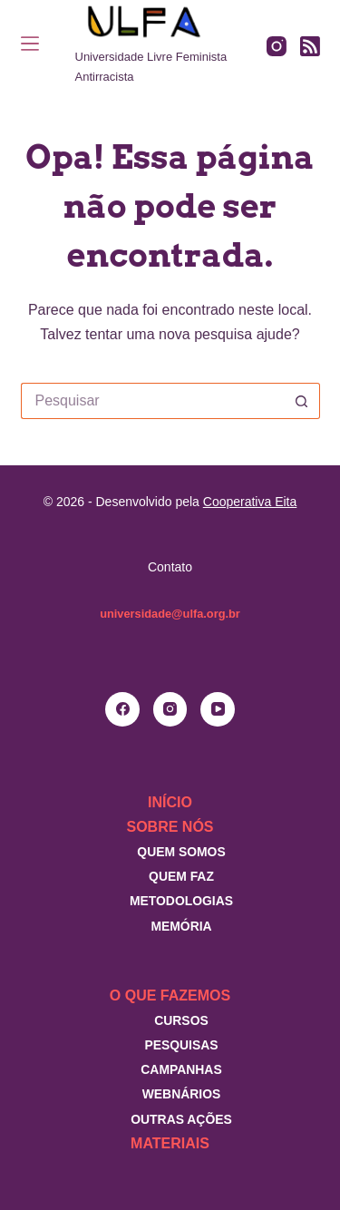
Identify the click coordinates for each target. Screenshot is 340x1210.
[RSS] (310, 46)
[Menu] (30, 43)
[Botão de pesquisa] (302, 401)
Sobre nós (169, 826)
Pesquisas (181, 1045)
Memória (181, 926)
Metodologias (181, 900)
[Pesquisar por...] (152, 401)
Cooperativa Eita (250, 501)
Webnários (181, 1094)
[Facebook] (122, 709)
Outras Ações (181, 1119)
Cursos (181, 1020)
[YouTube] (217, 709)
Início (170, 802)
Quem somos (181, 851)
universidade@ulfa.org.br (170, 613)
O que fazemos (170, 995)
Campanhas (181, 1069)
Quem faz (181, 876)
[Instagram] (277, 46)
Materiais (170, 1143)
